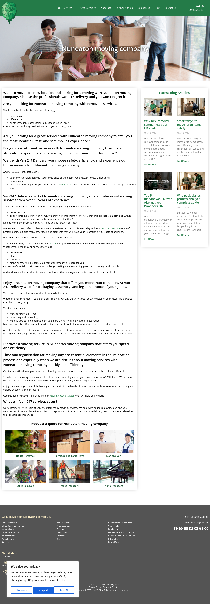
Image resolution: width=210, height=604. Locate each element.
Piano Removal (8, 539)
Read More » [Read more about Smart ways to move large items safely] (183, 161)
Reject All (43, 590)
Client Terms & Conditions (120, 522)
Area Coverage (88, 7)
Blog (157, 7)
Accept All (64, 590)
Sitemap (5, 542)
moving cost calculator (62, 395)
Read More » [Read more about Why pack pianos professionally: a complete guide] (183, 235)
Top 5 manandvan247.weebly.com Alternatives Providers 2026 (163, 200)
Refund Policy (114, 542)
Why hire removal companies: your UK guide (156, 124)
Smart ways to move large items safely (189, 124)
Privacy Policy (114, 539)
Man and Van (8, 529)
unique (52, 243)
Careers (60, 529)
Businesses (144, 7)
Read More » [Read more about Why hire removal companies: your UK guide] (150, 164)
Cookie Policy (114, 525)
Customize (21, 590)
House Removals (9, 522)
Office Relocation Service (13, 525)
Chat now (6, 556)
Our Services (66, 7)
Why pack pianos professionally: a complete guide (189, 198)
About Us (106, 7)
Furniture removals (10, 532)
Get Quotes (62, 532)
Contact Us (170, 7)
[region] (43, 580)
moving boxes (64, 184)
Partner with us (124, 7)
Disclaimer (113, 529)
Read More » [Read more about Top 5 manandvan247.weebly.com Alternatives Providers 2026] (150, 238)
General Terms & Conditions (121, 532)
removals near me (111, 228)
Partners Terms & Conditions (121, 535)
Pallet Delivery (8, 535)
